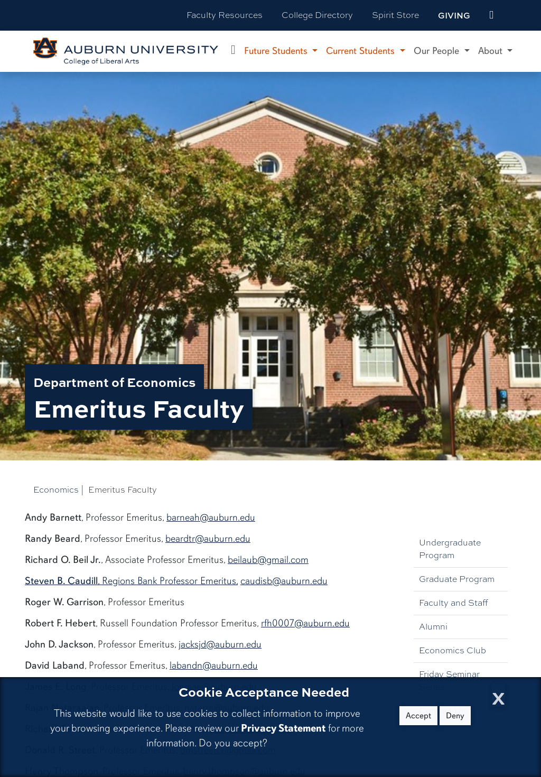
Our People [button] (438, 51)
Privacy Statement (283, 728)
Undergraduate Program (450, 549)
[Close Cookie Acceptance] (498, 695)
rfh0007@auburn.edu (305, 623)
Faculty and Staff (453, 602)
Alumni (433, 626)
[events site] (491, 15)
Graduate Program (457, 579)
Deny (455, 715)
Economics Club (452, 650)
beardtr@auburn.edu (207, 538)
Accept (418, 715)
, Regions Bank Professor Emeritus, (131, 581)
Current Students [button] (361, 51)
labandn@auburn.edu (214, 665)
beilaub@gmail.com (268, 559)
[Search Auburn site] (513, 15)
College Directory (317, 15)
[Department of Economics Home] (233, 51)
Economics (56, 489)
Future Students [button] (277, 51)
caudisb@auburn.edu (284, 581)
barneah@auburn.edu (210, 517)
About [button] (491, 51)
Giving (454, 15)
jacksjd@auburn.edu (220, 644)
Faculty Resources (224, 15)
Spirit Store (395, 15)
